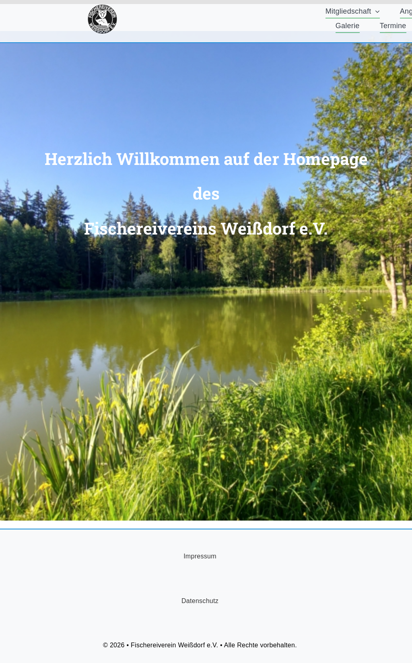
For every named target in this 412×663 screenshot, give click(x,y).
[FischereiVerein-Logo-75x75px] (102, 8)
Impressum (199, 556)
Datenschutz (199, 600)
